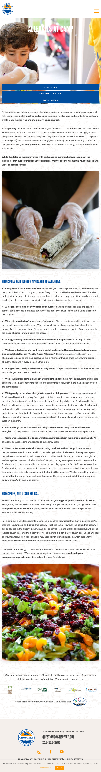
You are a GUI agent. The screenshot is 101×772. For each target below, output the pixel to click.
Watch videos (50, 100)
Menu (96, 11)
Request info (50, 87)
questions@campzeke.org (58, 736)
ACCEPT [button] (59, 768)
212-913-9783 (51, 742)
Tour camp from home (50, 93)
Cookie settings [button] (45, 767)
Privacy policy (25, 759)
